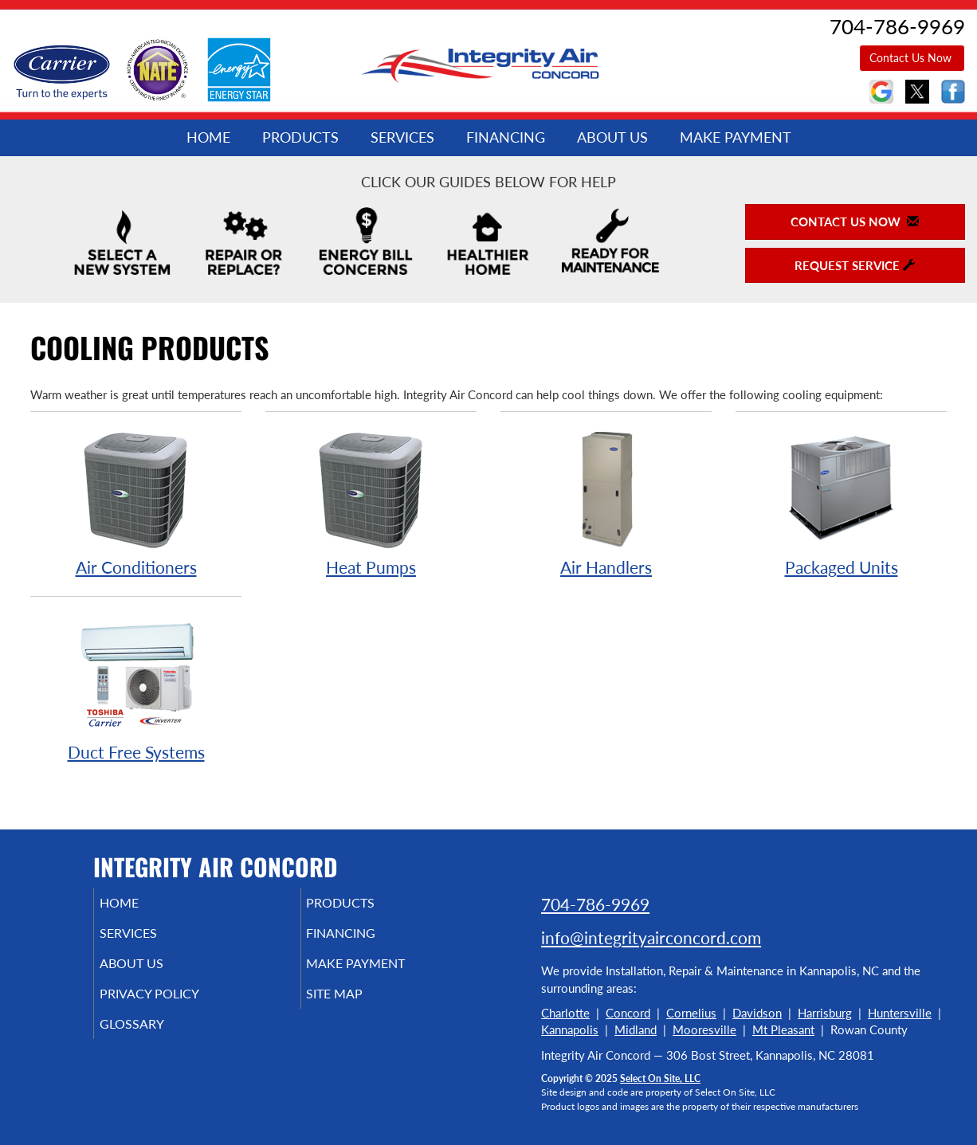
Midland (635, 1029)
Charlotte (565, 1013)
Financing (505, 137)
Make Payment (735, 137)
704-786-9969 (595, 904)
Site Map (357, 1005)
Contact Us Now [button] (912, 58)
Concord (628, 1013)
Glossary (153, 1038)
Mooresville (704, 1029)
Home (208, 137)
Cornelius (691, 1013)
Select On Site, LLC (660, 1078)
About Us (612, 137)
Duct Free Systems (135, 687)
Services (402, 137)
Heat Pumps (371, 502)
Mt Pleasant (783, 1029)
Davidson (757, 1013)
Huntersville (900, 1013)
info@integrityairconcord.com (651, 937)
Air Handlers (606, 502)
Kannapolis (569, 1029)
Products (300, 137)
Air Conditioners (135, 502)
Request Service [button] (855, 265)
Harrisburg (825, 1013)
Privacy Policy (173, 1005)
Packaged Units (841, 502)
